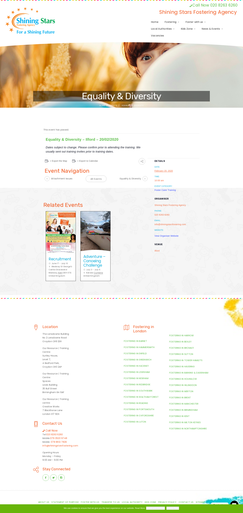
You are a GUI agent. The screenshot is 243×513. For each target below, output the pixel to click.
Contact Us (186, 495)
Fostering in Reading (136, 396)
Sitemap (200, 495)
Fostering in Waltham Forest (141, 389)
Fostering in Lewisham (137, 365)
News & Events (203, 25)
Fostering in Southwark (138, 383)
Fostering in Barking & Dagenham (188, 365)
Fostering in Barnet (135, 333)
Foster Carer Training (165, 183)
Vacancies (227, 25)
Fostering (102, 25)
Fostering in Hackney (136, 358)
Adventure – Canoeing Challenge (94, 254)
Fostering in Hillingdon (183, 378)
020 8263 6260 (54, 427)
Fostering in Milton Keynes (185, 415)
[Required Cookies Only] (239, 508)
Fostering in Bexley (180, 334)
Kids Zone (179, 25)
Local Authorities (153, 25)
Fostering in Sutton (181, 347)
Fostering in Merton (181, 384)
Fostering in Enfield (135, 346)
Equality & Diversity (130, 171)
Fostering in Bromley (181, 340)
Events (113, 98)
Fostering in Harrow (181, 328)
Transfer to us (111, 495)
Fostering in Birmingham (183, 402)
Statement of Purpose (65, 495)
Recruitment (60, 251)
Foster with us (125, 25)
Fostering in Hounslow (183, 371)
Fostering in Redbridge (137, 377)
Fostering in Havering (182, 359)
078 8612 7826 (59, 434)
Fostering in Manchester (184, 396)
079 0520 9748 (58, 431)
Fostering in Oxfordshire (139, 408)
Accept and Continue (155, 508)
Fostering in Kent (179, 409)
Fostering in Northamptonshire (188, 421)
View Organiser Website (167, 228)
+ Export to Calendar (88, 154)
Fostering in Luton (135, 414)
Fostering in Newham (136, 371)
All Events (96, 171)
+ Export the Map (58, 154)
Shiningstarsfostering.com (124, 503)
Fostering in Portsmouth (139, 402)
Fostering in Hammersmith (139, 340)
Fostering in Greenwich (138, 352)
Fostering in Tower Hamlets (186, 353)
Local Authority (132, 495)
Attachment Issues (61, 171)
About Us (43, 495)
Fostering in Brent (180, 390)
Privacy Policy (167, 495)
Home (86, 25)
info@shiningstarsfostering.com (60, 438)
